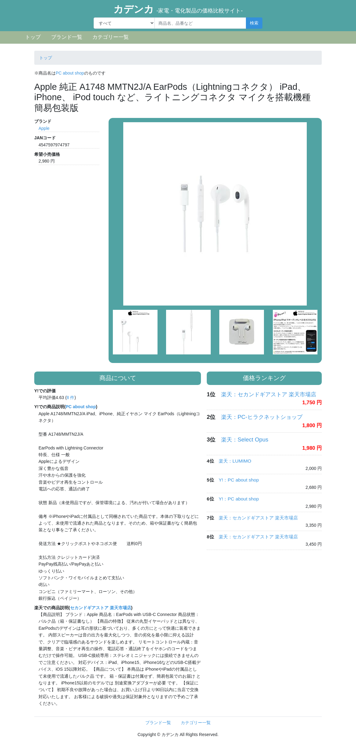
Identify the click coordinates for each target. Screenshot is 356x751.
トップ (33, 37)
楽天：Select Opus (245, 439)
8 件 (71, 397)
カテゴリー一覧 (110, 37)
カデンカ (178, 9)
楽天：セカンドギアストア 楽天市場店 (268, 394)
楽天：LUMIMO (235, 460)
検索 (254, 22)
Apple (44, 128)
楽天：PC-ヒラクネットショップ (261, 417)
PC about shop (70, 73)
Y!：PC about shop (239, 479)
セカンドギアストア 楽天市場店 (100, 607)
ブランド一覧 (66, 37)
